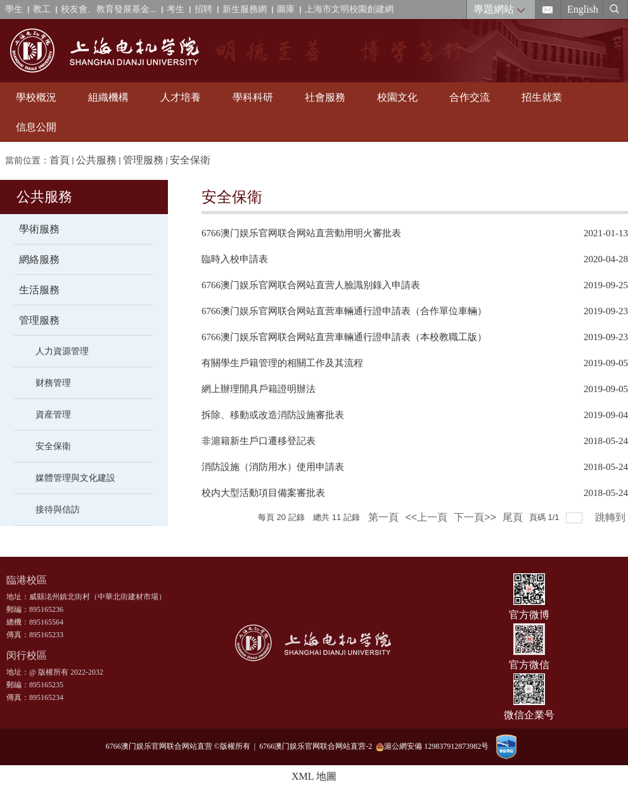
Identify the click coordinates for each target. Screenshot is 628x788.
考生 (175, 9)
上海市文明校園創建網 (349, 9)
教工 (42, 9)
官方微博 (529, 614)
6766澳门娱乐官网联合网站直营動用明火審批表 (301, 233)
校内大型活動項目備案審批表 (263, 493)
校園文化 (397, 97)
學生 (14, 9)
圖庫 (286, 9)
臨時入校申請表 (235, 259)
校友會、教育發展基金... (109, 9)
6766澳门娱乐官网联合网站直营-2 (317, 746)
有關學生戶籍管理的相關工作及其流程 (282, 363)
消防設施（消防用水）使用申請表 (273, 467)
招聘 (203, 9)
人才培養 (180, 97)
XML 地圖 (314, 776)
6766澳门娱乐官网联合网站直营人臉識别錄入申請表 (311, 285)
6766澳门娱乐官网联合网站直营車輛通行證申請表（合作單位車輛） (344, 311)
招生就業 (542, 97)
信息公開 (36, 127)
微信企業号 (529, 714)
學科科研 (253, 97)
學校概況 (36, 97)
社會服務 (325, 97)
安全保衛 (190, 160)
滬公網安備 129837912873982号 (432, 746)
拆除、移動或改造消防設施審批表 (273, 415)
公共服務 (96, 160)
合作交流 (469, 97)
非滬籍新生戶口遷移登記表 (259, 441)
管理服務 (143, 160)
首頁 (59, 160)
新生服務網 (244, 9)
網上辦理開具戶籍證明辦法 (259, 389)
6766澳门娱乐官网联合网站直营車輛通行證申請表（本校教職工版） (344, 337)
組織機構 (108, 97)
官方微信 (529, 664)
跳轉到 (611, 517)
